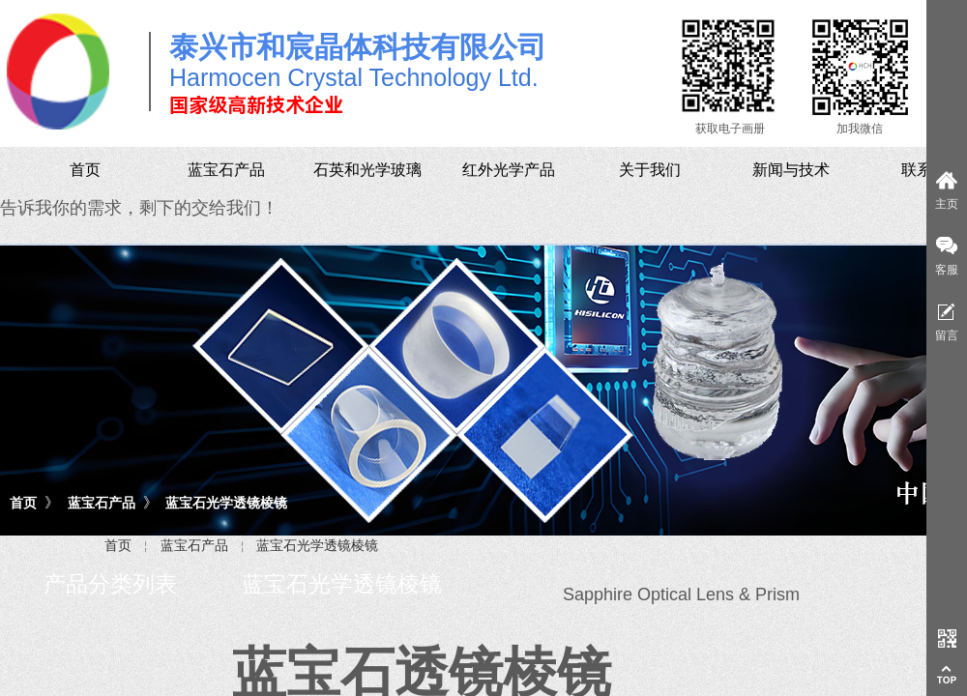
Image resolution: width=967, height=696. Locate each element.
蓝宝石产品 (101, 502)
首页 (23, 502)
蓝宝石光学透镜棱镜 (226, 502)
